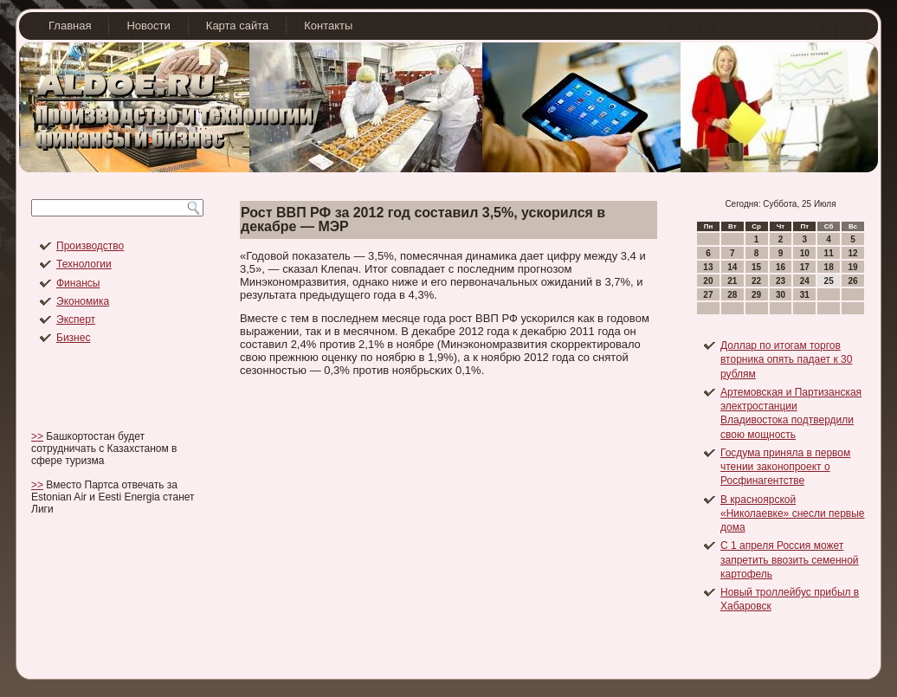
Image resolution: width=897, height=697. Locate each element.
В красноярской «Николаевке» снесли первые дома (792, 514)
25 (829, 281)
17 (805, 267)
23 (780, 281)
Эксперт (75, 319)
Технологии (84, 264)
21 (732, 281)
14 (732, 267)
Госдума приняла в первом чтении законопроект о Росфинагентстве (785, 467)
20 (708, 281)
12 (852, 253)
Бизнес (73, 338)
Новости (148, 25)
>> (37, 436)
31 (805, 295)
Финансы (78, 283)
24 (805, 281)
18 (829, 267)
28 (732, 295)
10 (805, 253)
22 (756, 281)
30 (780, 295)
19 (852, 267)
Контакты (328, 25)
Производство (90, 246)
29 (756, 295)
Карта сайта (237, 25)
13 (708, 267)
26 (852, 281)
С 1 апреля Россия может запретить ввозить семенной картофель (789, 559)
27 (708, 295)
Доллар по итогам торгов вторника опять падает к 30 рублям (786, 359)
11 (829, 253)
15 (756, 267)
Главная (69, 25)
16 (780, 267)
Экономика (82, 301)
